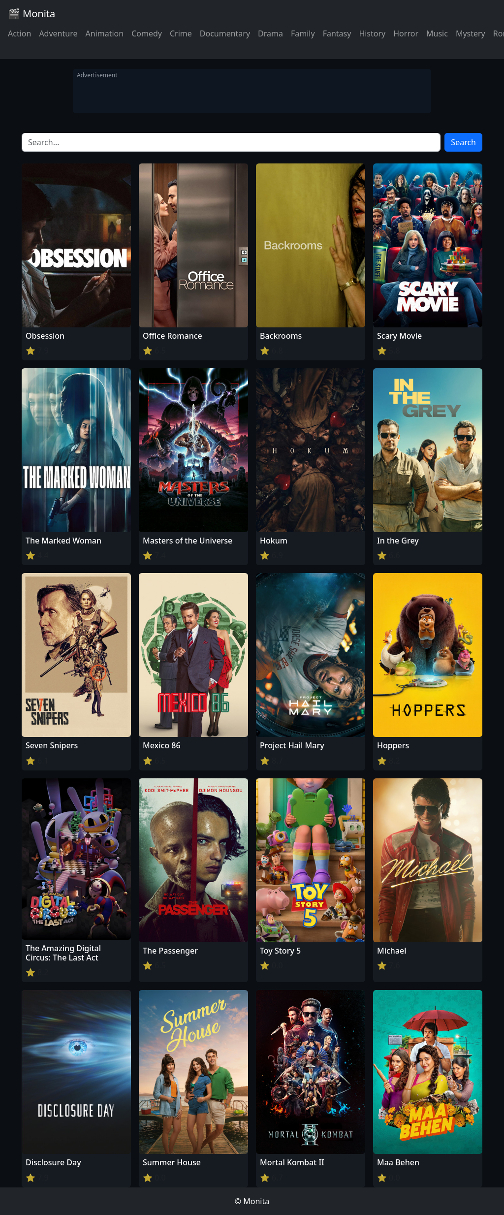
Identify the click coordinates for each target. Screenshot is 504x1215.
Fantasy (337, 33)
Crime (181, 33)
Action (19, 33)
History (372, 33)
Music (437, 33)
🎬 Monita (31, 13)
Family (303, 33)
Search (463, 142)
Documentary (225, 33)
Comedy (146, 33)
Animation (104, 33)
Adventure (58, 33)
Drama (270, 33)
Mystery (470, 33)
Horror (405, 33)
